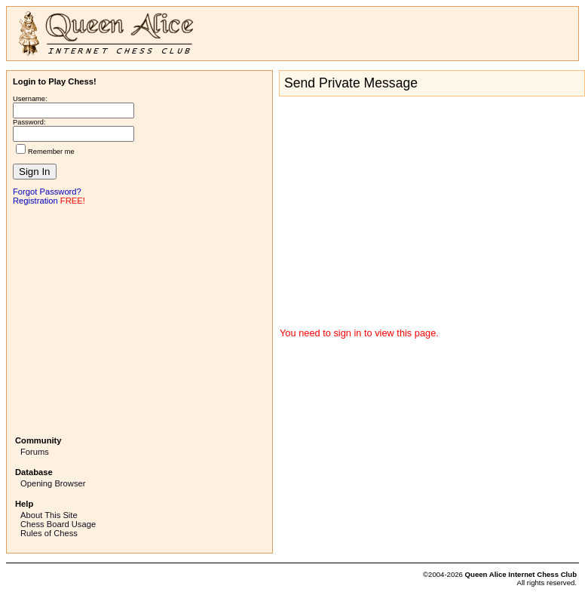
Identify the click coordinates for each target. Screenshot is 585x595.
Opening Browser (52, 483)
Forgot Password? (47, 191)
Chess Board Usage (58, 524)
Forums (34, 451)
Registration (35, 200)
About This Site (49, 515)
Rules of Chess (49, 533)
